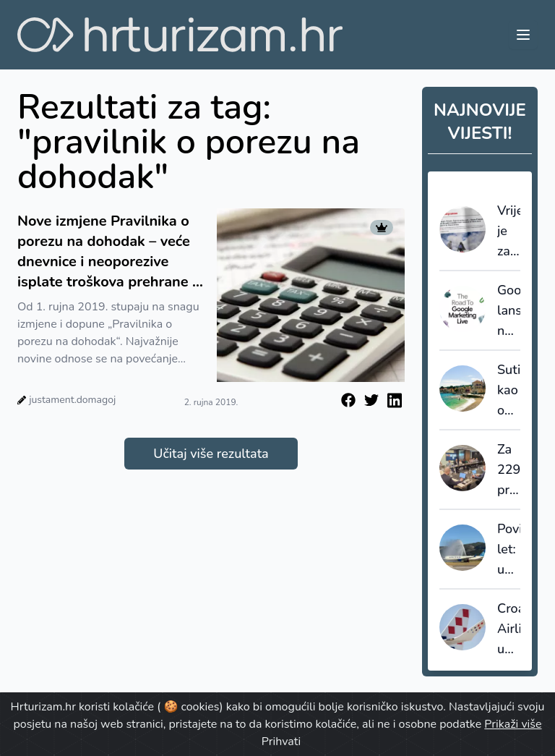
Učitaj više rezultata (210, 453)
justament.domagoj (72, 400)
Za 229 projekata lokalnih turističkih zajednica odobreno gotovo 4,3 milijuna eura (508, 470)
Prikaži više (512, 724)
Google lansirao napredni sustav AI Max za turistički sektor (508, 311)
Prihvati (281, 741)
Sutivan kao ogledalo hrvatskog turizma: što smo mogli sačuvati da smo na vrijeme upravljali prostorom (508, 390)
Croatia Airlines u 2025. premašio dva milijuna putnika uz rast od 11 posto (508, 629)
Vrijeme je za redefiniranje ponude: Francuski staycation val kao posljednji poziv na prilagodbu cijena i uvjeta (508, 231)
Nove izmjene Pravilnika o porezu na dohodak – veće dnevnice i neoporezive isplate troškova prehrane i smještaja (106, 251)
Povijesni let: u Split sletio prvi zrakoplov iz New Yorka (508, 549)
